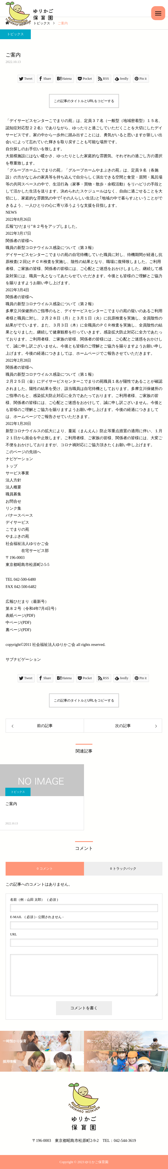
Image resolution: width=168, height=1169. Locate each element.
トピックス (15, 34)
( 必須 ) (34, 899)
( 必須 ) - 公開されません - (37, 917)
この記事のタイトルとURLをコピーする (84, 101)
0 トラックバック (123, 869)
